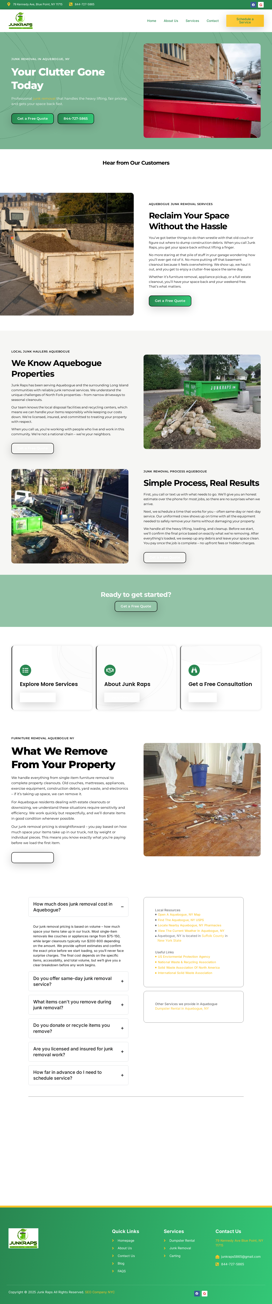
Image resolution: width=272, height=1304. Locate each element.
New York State (169, 940)
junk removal (44, 98)
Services (192, 21)
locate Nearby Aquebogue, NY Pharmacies (189, 925)
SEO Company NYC (100, 1292)
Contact (213, 21)
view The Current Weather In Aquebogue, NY (191, 931)
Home (151, 21)
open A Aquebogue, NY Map (179, 914)
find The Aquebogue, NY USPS (181, 920)
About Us (171, 21)
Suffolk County (213, 936)
